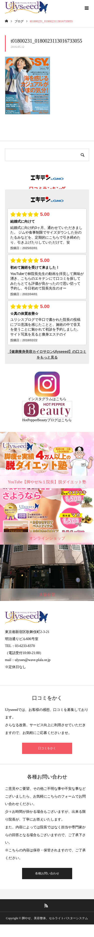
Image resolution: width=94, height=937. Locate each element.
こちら (61, 399)
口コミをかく (47, 748)
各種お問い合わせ (47, 873)
